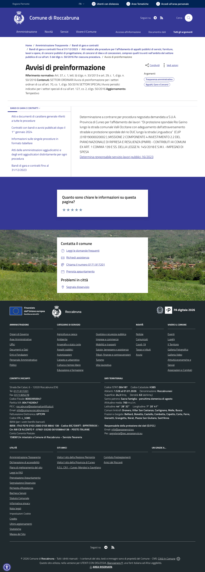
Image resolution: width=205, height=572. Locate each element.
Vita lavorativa (103, 365)
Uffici (12, 344)
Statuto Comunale (19, 498)
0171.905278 (21, 395)
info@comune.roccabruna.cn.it (33, 410)
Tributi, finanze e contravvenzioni (113, 355)
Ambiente (62, 339)
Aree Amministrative (21, 339)
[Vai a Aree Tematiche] (137, 4)
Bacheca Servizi (18, 493)
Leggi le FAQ (16, 472)
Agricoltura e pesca (67, 334)
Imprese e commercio (107, 339)
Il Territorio (173, 344)
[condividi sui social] (152, 65)
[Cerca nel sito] (189, 18)
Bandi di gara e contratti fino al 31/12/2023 (53, 49)
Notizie (139, 334)
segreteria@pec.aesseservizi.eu (125, 433)
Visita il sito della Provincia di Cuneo (76, 462)
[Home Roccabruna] (45, 17)
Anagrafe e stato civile (69, 344)
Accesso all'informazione (128, 32)
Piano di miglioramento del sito (26, 467)
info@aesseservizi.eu (122, 429)
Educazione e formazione (70, 370)
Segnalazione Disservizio (23, 483)
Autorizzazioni (64, 355)
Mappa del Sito (17, 534)
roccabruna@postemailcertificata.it (34, 406)
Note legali (15, 508)
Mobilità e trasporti (106, 344)
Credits (13, 519)
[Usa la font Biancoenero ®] (105, 4)
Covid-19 (141, 344)
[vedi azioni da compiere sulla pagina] (170, 65)
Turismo (100, 360)
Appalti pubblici (65, 349)
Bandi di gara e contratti (85, 45)
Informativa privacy (20, 503)
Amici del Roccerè (113, 462)
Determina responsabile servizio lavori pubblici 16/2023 (116, 156)
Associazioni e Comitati (180, 370)
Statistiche (15, 529)
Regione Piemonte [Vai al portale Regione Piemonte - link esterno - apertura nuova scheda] (20, 3)
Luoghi (171, 339)
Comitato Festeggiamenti (117, 457)
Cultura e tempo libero (69, 365)
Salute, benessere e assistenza (112, 349)
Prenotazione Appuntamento (25, 478)
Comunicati (142, 339)
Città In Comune (166, 558)
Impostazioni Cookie (20, 513)
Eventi (171, 334)
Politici (13, 365)
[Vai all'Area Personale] (172, 4)
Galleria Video (175, 355)
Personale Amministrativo (23, 360)
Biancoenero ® (115, 563)
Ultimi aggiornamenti (21, 524)
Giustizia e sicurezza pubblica (111, 334)
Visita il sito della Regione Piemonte (76, 457)
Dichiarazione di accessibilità (24, 462)
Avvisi (139, 355)
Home (28, 45)
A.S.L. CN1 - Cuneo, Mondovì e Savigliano (79, 467)
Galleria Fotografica (178, 349)
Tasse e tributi (143, 349)
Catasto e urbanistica (68, 360)
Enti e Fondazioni (19, 355)
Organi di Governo (19, 334)
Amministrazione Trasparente (52, 45)
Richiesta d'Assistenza (21, 488)
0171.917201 (21, 391)
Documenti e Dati (19, 349)
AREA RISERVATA (100, 567)
